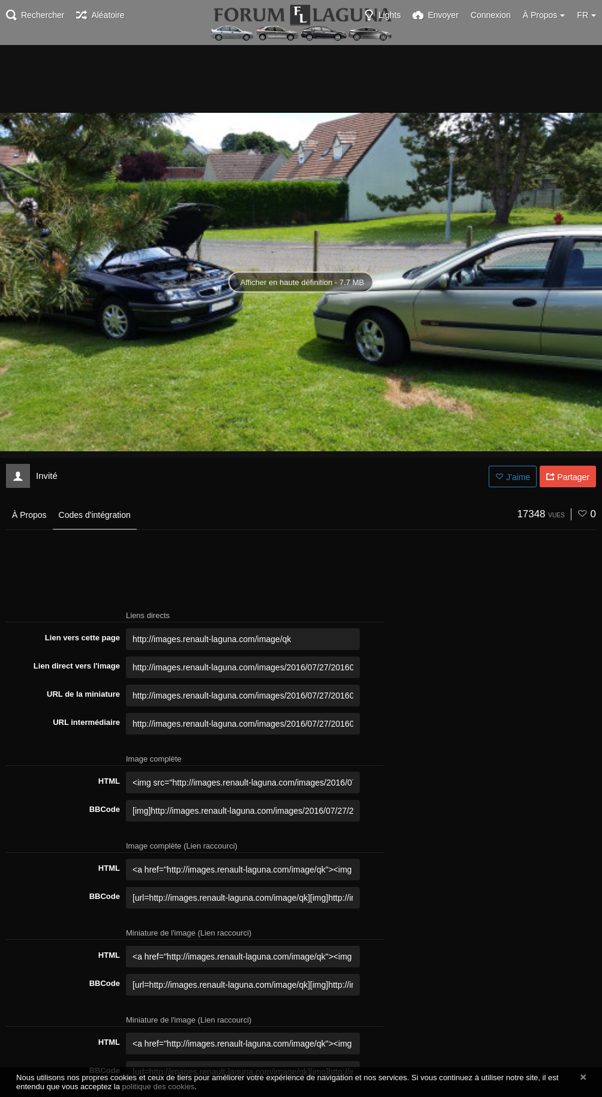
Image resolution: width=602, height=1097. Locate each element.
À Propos (29, 515)
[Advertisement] (301, 78)
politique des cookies (158, 1086)
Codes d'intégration (95, 515)
